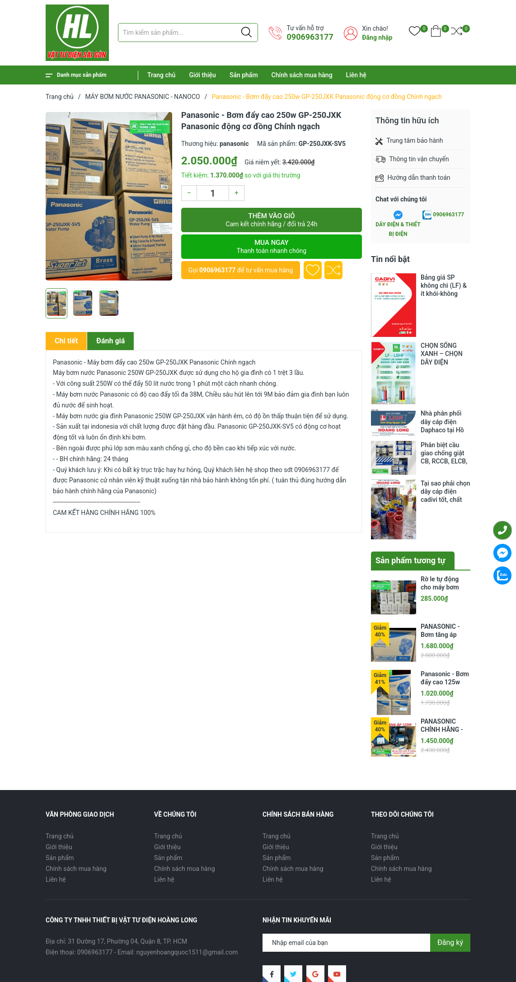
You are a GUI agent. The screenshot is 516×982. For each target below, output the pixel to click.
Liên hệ (356, 75)
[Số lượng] (213, 193)
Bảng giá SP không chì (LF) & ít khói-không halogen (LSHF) (444, 286)
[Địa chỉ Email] (366, 895)
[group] (109, 196)
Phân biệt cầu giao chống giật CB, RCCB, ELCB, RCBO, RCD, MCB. (445, 451)
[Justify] (246, 32)
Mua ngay (271, 246)
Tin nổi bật (390, 259)
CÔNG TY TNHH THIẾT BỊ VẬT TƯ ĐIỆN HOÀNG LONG (168, 960)
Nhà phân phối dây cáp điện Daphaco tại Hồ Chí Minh (442, 422)
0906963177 (309, 37)
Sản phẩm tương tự (410, 512)
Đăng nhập (377, 37)
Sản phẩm (244, 75)
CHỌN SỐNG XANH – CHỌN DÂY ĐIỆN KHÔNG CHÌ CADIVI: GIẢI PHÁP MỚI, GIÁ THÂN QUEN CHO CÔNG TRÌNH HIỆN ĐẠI (444, 354)
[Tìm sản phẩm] (188, 32)
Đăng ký (450, 895)
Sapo (73, 970)
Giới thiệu (202, 75)
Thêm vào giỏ (271, 220)
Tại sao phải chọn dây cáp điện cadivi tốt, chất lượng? (445, 479)
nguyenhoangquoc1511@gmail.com (187, 904)
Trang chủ (161, 75)
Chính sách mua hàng (302, 75)
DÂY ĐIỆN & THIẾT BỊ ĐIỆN (397, 229)
